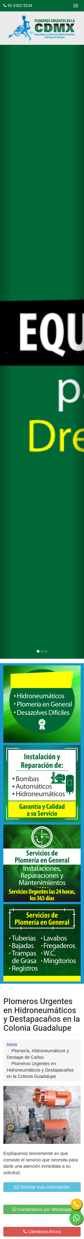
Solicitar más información (42, 1187)
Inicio (12, 1044)
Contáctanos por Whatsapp (42, 1209)
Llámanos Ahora (41, 1231)
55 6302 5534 (17, 5)
